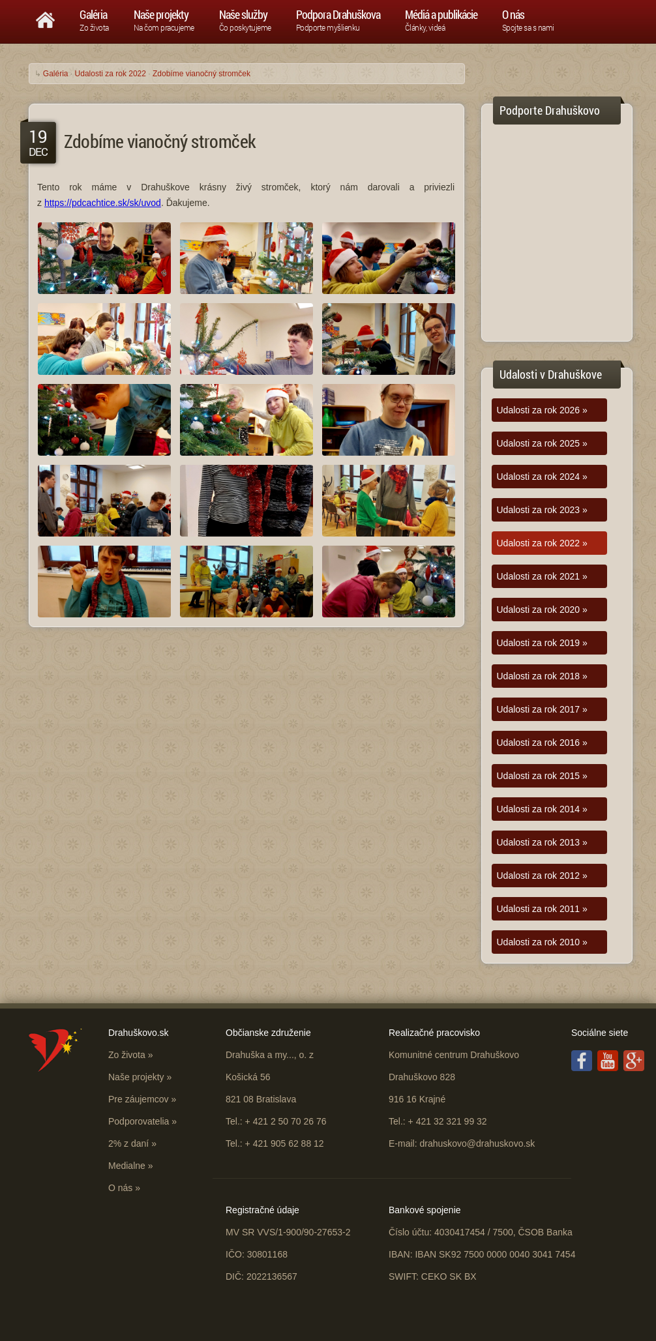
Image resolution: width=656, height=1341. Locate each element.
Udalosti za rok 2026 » (542, 410)
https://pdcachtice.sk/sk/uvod (102, 203)
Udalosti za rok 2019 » (542, 643)
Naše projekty (136, 1077)
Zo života (126, 1055)
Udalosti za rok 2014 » (542, 809)
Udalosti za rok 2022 (110, 73)
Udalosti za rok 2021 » (542, 576)
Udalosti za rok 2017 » (542, 709)
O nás (120, 1188)
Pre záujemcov (138, 1099)
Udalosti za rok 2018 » (542, 676)
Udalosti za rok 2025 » (542, 443)
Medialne (126, 1165)
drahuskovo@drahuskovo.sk (477, 1143)
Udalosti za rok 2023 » (542, 510)
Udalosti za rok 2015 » (542, 776)
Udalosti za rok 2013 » (542, 842)
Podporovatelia (138, 1121)
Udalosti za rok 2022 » (542, 543)
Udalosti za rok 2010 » (542, 942)
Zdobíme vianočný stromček (201, 73)
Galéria (55, 73)
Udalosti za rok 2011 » (542, 909)
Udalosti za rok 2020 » (542, 609)
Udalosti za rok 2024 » (542, 476)
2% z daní (128, 1143)
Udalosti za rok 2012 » (542, 875)
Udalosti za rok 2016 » (542, 742)
